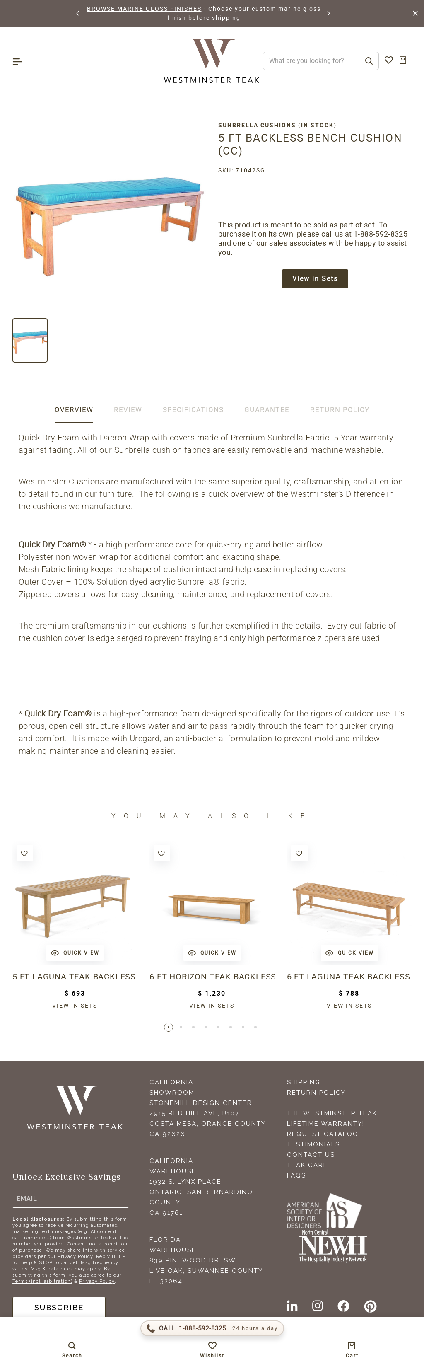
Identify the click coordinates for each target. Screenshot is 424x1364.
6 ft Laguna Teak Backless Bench (349, 977)
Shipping (303, 1082)
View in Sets (315, 279)
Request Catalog (322, 1134)
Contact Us (311, 1154)
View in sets (74, 1005)
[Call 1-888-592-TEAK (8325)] (212, 1328)
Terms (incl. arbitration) (42, 1281)
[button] (78, 13)
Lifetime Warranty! (325, 1123)
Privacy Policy (97, 1281)
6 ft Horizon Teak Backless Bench (211, 977)
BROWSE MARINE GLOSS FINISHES (144, 8)
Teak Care (307, 1165)
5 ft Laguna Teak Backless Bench (74, 977)
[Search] (369, 61)
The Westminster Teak (332, 1113)
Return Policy (316, 1092)
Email (27, 1198)
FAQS (296, 1175)
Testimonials (313, 1144)
